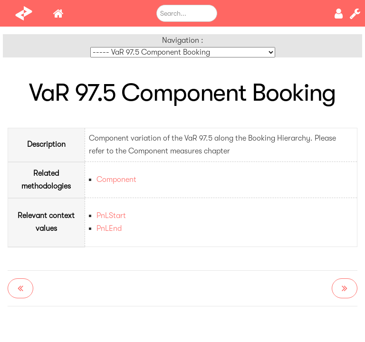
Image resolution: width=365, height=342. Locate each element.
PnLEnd (109, 228)
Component (116, 179)
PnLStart (111, 215)
